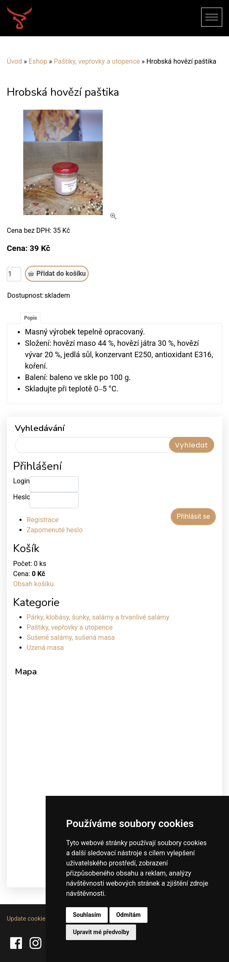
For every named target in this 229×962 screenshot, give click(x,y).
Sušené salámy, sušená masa (71, 637)
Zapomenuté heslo (55, 530)
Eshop (38, 61)
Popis (30, 318)
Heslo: (21, 497)
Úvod (14, 61)
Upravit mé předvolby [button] (101, 932)
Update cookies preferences (44, 918)
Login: (21, 481)
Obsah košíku (33, 584)
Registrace (42, 520)
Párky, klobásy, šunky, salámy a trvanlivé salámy (98, 617)
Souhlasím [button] (87, 914)
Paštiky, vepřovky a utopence (97, 61)
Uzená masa (45, 648)
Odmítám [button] (128, 914)
